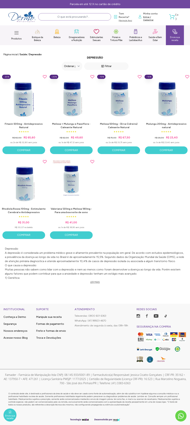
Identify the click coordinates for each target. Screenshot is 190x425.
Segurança (9, 323)
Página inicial (10, 54)
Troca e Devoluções (48, 337)
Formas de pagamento (50, 323)
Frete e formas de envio (51, 330)
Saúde (23, 54)
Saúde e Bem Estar (155, 35)
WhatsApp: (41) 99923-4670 (90, 320)
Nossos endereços (15, 330)
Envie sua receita (175, 35)
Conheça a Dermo (14, 317)
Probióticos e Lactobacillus (135, 35)
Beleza (57, 34)
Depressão (35, 54)
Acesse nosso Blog (15, 337)
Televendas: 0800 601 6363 (90, 315)
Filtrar (106, 66)
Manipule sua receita (49, 317)
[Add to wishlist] (45, 77)
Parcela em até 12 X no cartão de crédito (95, 4)
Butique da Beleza (37, 35)
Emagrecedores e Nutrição (77, 35)
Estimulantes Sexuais (96, 35)
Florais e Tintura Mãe (116, 35)
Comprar (23, 150)
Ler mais (95, 282)
